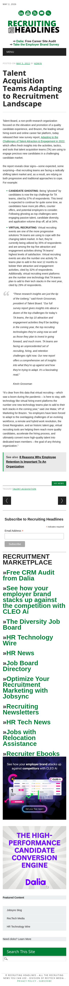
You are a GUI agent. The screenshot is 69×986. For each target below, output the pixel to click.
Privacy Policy (26, 981)
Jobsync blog (14, 910)
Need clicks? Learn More (17, 939)
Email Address (14, 531)
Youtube (28, 13)
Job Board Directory (20, 665)
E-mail (41, 13)
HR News (59, 483)
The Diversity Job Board (31, 624)
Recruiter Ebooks (33, 753)
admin (38, 63)
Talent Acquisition (24, 488)
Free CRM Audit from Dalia (28, 575)
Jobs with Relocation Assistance (20, 737)
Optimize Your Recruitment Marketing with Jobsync (26, 687)
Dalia (19, 41)
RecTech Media (16, 918)
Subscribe (45, 981)
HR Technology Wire (28, 640)
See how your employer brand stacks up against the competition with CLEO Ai (34, 599)
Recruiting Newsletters (21, 709)
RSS (35, 13)
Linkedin (21, 13)
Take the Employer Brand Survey (36, 44)
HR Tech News (28, 722)
